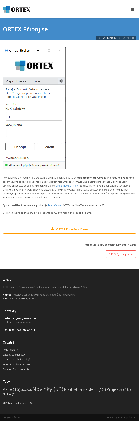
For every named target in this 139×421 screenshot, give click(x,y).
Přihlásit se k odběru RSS (18, 403)
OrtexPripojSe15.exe (67, 185)
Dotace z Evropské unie (16, 369)
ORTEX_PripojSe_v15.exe (69, 229)
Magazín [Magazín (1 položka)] (26, 390)
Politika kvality (11, 349)
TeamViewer (55, 205)
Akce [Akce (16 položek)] (11, 389)
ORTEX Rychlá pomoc (121, 254)
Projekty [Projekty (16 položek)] (119, 389)
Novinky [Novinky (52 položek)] (47, 389)
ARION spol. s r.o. (127, 417)
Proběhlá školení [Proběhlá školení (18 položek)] (85, 389)
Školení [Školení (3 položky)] (9, 394)
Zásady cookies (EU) (14, 354)
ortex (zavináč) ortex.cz (24, 298)
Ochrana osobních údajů (16, 359)
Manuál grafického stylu (16, 364)
